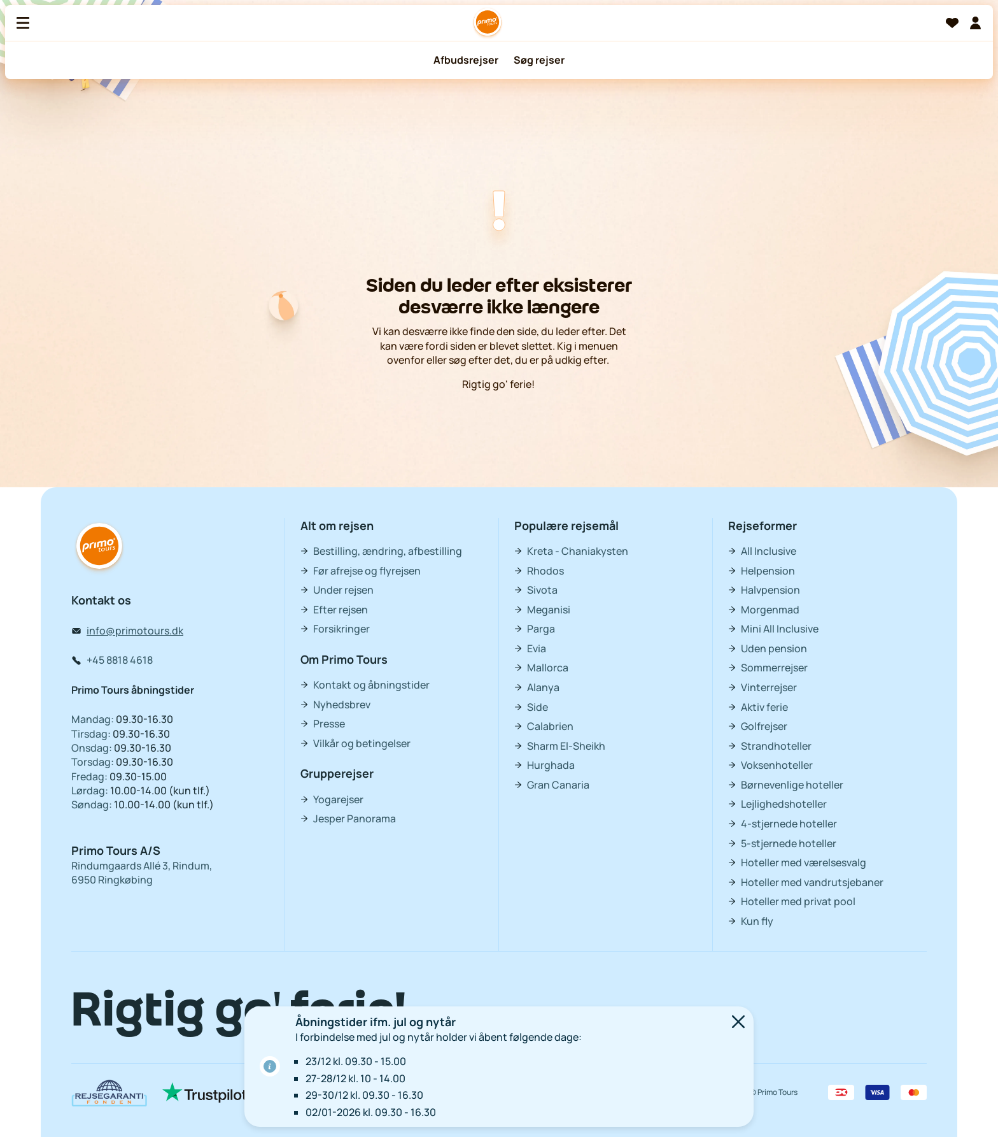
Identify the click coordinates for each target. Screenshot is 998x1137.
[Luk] (738, 1023)
